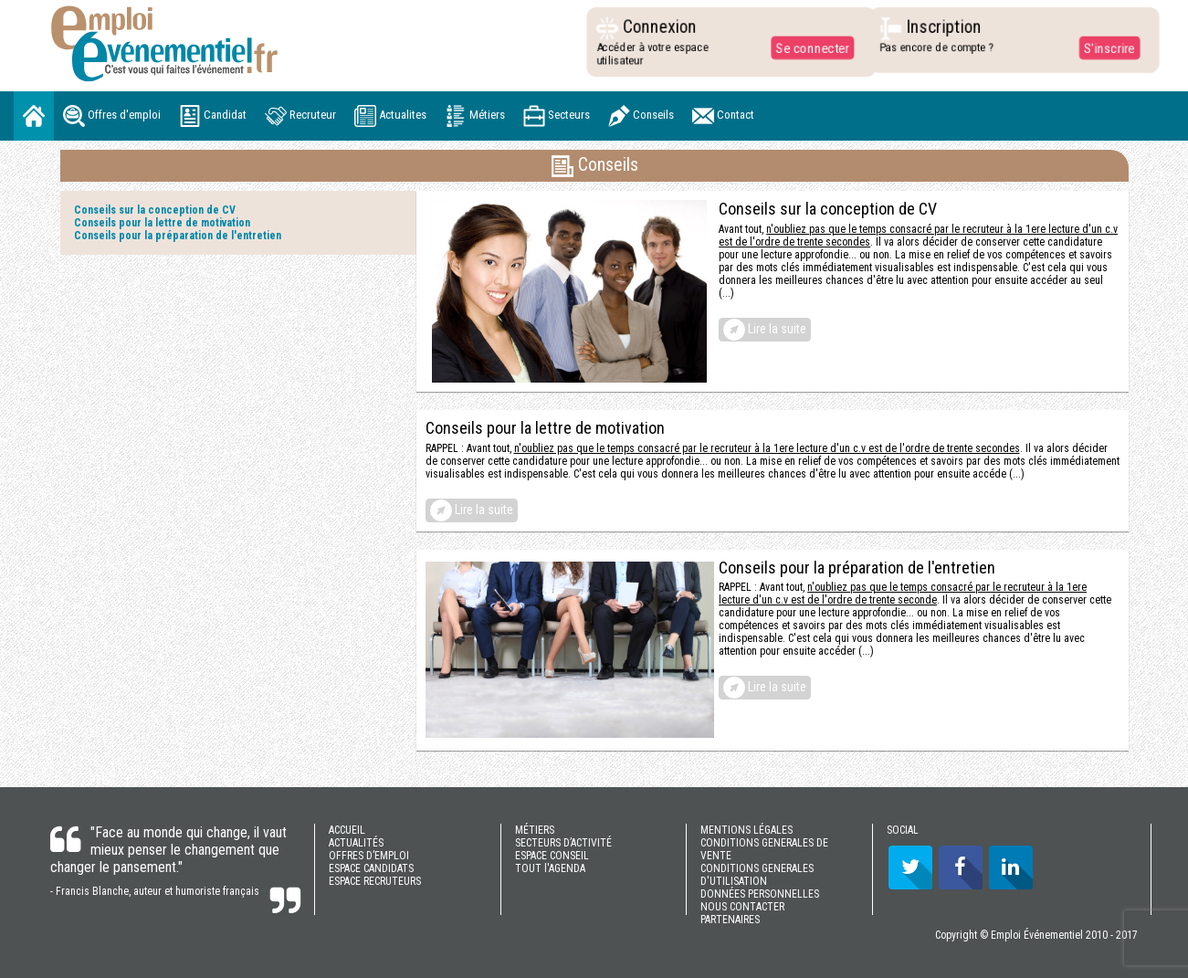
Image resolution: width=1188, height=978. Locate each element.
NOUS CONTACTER (742, 906)
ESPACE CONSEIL (552, 855)
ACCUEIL (347, 830)
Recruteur (300, 116)
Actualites (390, 116)
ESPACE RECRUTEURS (375, 881)
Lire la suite (764, 330)
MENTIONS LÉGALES (746, 830)
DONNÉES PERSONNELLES (759, 894)
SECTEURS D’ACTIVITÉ (563, 842)
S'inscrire (1103, 47)
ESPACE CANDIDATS (371, 868)
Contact (723, 116)
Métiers (475, 116)
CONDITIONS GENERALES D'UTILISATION (757, 875)
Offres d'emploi (112, 116)
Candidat (213, 116)
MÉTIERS (534, 830)
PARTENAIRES (730, 919)
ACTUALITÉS (356, 842)
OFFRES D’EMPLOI (369, 855)
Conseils (641, 116)
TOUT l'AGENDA (550, 868)
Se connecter (807, 47)
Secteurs (556, 116)
